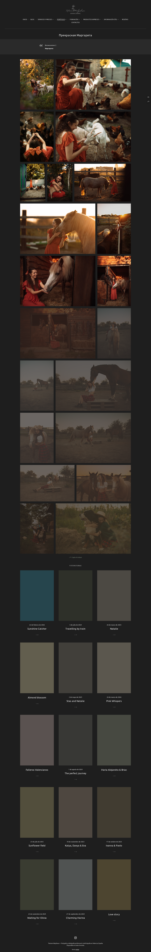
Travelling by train (75, 628)
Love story (114, 914)
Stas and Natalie (76, 701)
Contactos (75, 22)
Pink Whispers (114, 701)
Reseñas (125, 19)
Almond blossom (37, 697)
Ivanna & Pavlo (114, 845)
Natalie (114, 628)
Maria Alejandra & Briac (114, 769)
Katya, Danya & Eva (75, 845)
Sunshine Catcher (37, 628)
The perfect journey (75, 773)
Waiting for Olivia (37, 917)
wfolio (77, 949)
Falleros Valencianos (37, 769)
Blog (32, 19)
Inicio (25, 19)
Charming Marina (75, 917)
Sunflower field (37, 845)
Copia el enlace (77, 557)
